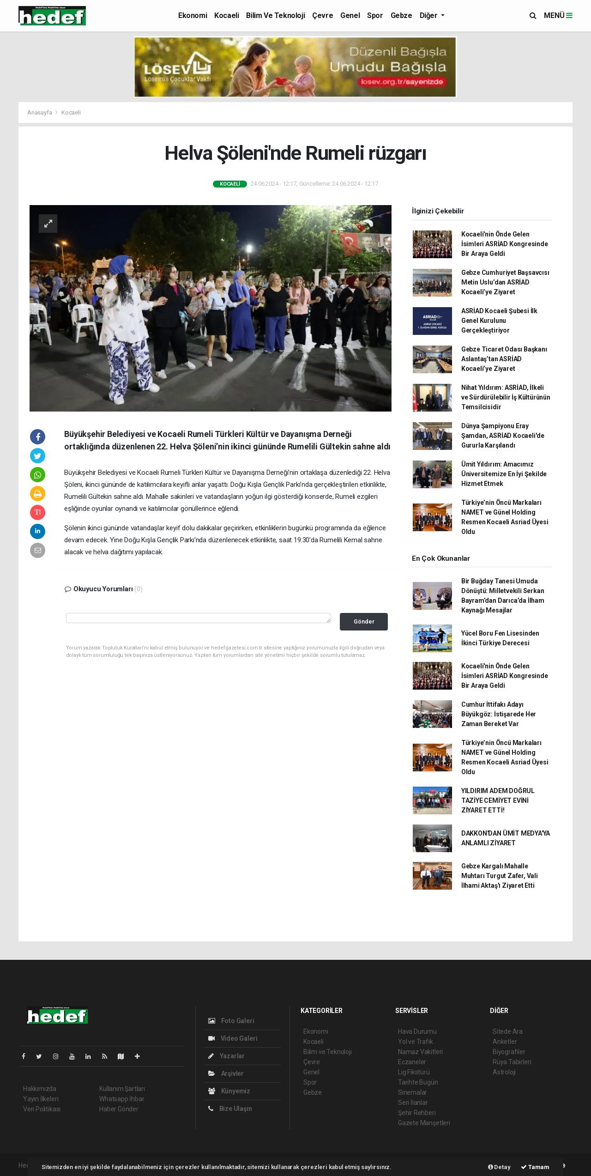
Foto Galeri (231, 1020)
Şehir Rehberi (417, 1112)
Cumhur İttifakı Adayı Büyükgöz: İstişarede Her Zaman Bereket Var (498, 714)
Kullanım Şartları (122, 1088)
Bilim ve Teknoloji (275, 15)
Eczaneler (412, 1062)
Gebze (401, 15)
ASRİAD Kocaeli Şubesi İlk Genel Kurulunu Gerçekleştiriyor (499, 320)
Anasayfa (40, 112)
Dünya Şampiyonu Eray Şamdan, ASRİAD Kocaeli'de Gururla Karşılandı (502, 435)
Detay (499, 1167)
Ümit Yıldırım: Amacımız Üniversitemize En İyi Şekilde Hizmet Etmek (504, 474)
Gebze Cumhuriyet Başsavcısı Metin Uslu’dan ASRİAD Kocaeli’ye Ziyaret (505, 282)
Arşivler (226, 1073)
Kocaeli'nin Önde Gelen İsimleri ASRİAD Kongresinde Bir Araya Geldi (504, 243)
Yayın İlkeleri (40, 1099)
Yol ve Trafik (415, 1041)
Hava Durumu (417, 1031)
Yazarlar (226, 1056)
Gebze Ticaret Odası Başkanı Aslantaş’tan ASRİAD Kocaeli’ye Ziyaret (504, 359)
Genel (350, 15)
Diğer (430, 15)
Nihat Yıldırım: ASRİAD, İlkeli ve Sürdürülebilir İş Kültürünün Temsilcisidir (505, 397)
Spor (375, 15)
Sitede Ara (508, 1031)
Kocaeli (226, 15)
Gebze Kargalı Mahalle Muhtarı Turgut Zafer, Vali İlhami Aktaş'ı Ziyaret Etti (499, 875)
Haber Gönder (119, 1109)
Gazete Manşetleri (424, 1123)
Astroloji (504, 1072)
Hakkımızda (39, 1088)
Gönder (364, 621)
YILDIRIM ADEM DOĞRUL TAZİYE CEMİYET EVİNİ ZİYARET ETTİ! (498, 800)
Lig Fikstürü (414, 1072)
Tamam (535, 1167)
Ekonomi (192, 15)
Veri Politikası (41, 1109)
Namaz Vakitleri (420, 1051)
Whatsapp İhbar (121, 1099)
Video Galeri (232, 1038)
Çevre (322, 15)
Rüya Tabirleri (512, 1062)
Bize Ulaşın (230, 1108)
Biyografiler (509, 1051)
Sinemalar (412, 1092)
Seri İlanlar (413, 1102)
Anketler (505, 1041)
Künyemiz (229, 1091)
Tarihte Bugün (418, 1082)
